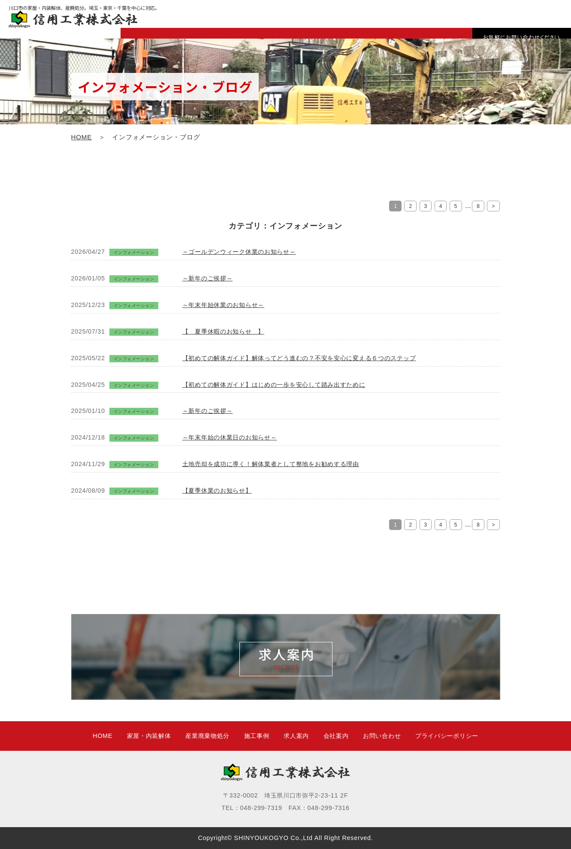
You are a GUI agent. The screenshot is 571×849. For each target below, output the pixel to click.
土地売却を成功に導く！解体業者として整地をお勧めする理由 (270, 464)
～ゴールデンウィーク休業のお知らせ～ (239, 251)
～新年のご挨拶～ (207, 278)
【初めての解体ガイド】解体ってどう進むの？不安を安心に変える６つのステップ (299, 358)
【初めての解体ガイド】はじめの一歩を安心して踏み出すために (274, 384)
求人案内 (296, 735)
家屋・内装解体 (149, 735)
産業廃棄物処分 (207, 735)
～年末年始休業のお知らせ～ (223, 304)
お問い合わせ (382, 735)
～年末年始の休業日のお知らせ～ (229, 437)
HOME (81, 137)
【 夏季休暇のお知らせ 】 (223, 331)
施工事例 (256, 735)
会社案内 (336, 735)
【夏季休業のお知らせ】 (217, 490)
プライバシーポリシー (446, 735)
